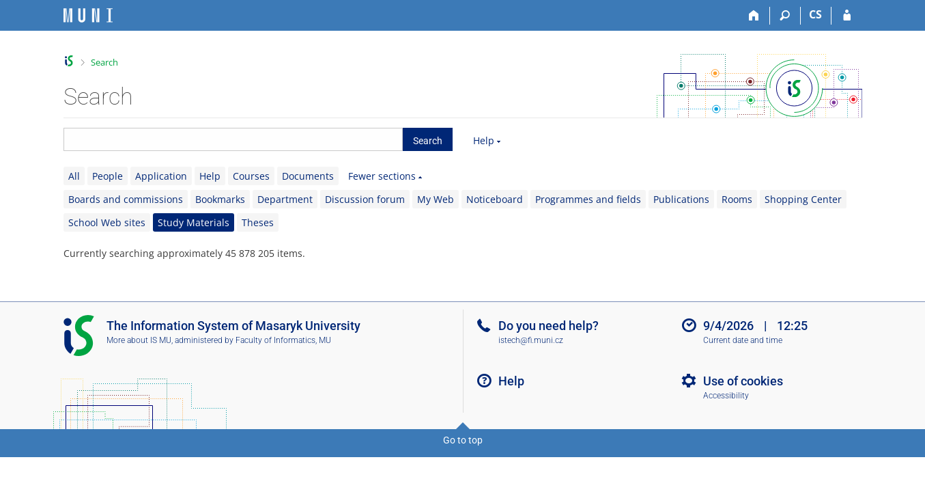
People (107, 175)
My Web (435, 199)
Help (483, 140)
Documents (308, 175)
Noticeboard (494, 199)
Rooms (737, 199)
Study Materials (193, 222)
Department (285, 199)
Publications (681, 199)
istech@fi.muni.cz (530, 340)
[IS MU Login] (846, 16)
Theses (258, 222)
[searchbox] (233, 139)
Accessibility (726, 395)
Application (161, 175)
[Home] (754, 16)
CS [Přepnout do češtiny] (815, 14)
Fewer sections (382, 175)
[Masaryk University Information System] (88, 15)
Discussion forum (365, 199)
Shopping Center (803, 199)
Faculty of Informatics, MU (283, 340)
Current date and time (742, 340)
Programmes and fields (588, 199)
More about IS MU (138, 340)
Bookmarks (220, 199)
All (74, 175)
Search (104, 62)
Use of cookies (743, 381)
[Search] (785, 16)
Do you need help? (548, 325)
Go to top (463, 440)
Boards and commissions (125, 199)
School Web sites (106, 222)
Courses (251, 175)
